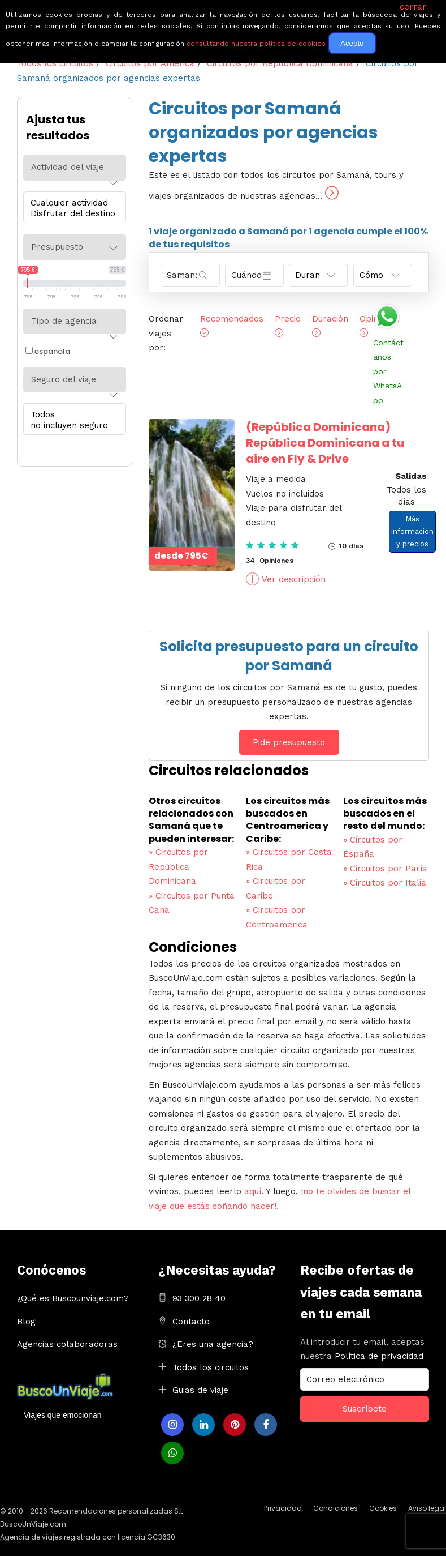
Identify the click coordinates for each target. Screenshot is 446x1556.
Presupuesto (57, 247)
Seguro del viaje (63, 379)
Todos (71, 414)
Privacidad (283, 1508)
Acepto (352, 43)
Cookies (383, 1508)
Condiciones (335, 1508)
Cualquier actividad (71, 203)
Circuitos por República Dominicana (178, 866)
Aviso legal (427, 1508)
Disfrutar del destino (71, 213)
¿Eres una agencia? (212, 1344)
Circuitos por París (385, 869)
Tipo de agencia (64, 321)
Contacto (191, 1321)
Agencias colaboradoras (67, 1344)
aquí (252, 1191)
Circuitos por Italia (384, 883)
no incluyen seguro (71, 425)
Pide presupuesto (289, 742)
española (47, 351)
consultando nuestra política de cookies (256, 44)
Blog (26, 1321)
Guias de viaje (200, 1390)
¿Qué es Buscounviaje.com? (73, 1298)
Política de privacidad (379, 1356)
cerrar (413, 7)
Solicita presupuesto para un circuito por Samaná (288, 656)
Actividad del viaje (67, 167)
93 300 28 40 (199, 1298)
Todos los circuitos (210, 1367)
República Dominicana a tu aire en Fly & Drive (325, 443)
